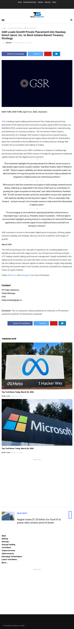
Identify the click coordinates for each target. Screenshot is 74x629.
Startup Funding (8, 545)
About (54, 2)
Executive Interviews (29, 2)
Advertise (48, 2)
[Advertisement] (37, 483)
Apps (4, 536)
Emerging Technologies (12, 556)
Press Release (30, 28)
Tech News (6, 547)
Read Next (22, 513)
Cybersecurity (8, 554)
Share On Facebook (14, 54)
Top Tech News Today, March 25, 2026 (18, 392)
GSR (3, 121)
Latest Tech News (9, 559)
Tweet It (35, 54)
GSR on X (12, 275)
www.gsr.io (26, 275)
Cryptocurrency (15, 28)
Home (20, 2)
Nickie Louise (6, 396)
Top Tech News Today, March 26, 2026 (18, 448)
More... (5, 563)
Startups (40, 2)
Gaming (5, 539)
